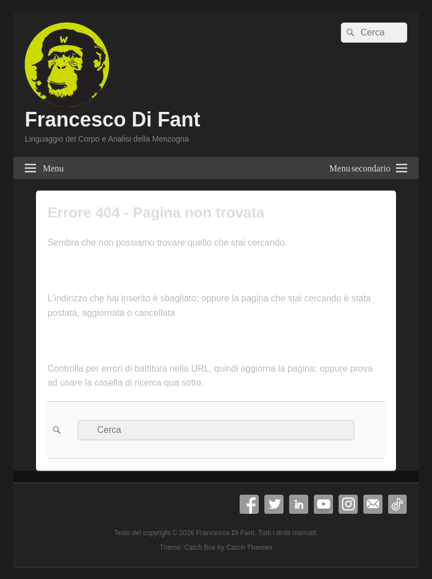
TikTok (397, 504)
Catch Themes (249, 547)
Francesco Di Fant (112, 119)
